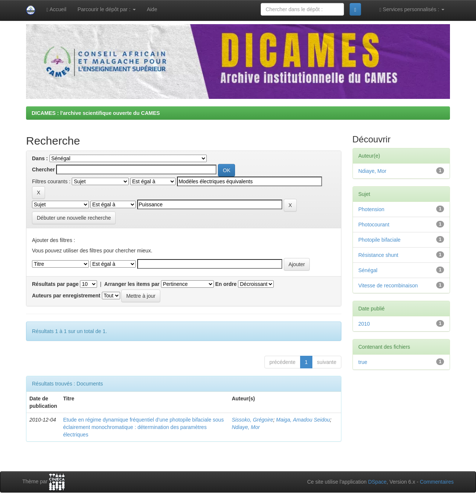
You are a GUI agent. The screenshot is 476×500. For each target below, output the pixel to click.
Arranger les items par (132, 284)
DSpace (377, 482)
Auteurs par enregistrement (66, 296)
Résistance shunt (378, 255)
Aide (152, 9)
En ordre (226, 284)
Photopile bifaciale (379, 240)
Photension (371, 209)
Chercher (43, 169)
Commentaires (437, 482)
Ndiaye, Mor (246, 427)
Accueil (56, 9)
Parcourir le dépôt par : (106, 9)
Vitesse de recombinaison (388, 285)
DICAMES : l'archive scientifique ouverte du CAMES (96, 113)
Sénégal (367, 270)
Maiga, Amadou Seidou (303, 420)
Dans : (40, 158)
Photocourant (373, 225)
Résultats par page (55, 284)
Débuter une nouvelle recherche (74, 218)
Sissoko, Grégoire (252, 420)
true (362, 362)
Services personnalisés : (411, 9)
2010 (364, 324)
